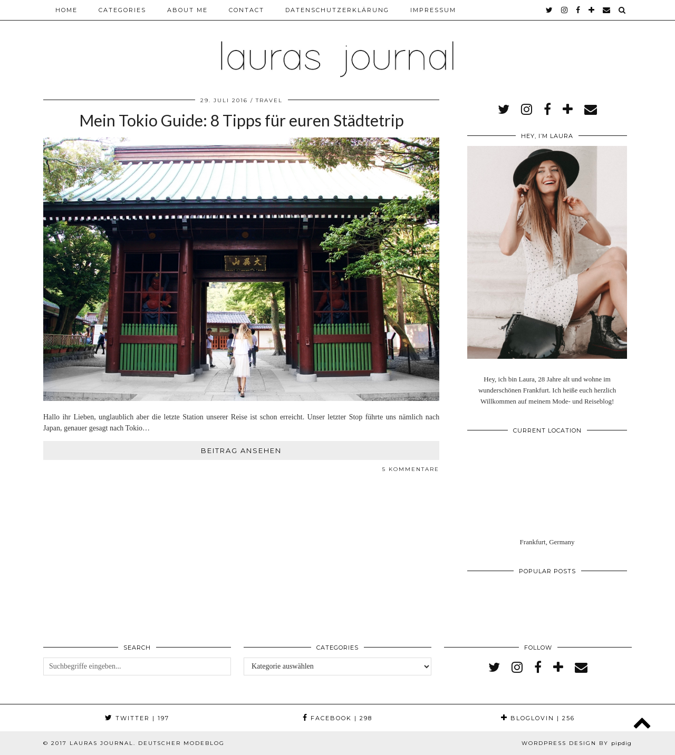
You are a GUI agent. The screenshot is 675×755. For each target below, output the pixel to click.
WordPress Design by (577, 743)
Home (66, 10)
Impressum (433, 10)
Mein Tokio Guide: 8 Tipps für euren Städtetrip (241, 120)
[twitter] (550, 10)
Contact (246, 10)
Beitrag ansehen (241, 450)
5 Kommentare (410, 469)
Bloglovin (538, 718)
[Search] (622, 10)
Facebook (337, 718)
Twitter (137, 718)
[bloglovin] (592, 10)
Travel (269, 100)
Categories (122, 10)
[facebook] (578, 10)
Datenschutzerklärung (337, 10)
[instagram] (564, 10)
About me (187, 10)
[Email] (607, 10)
